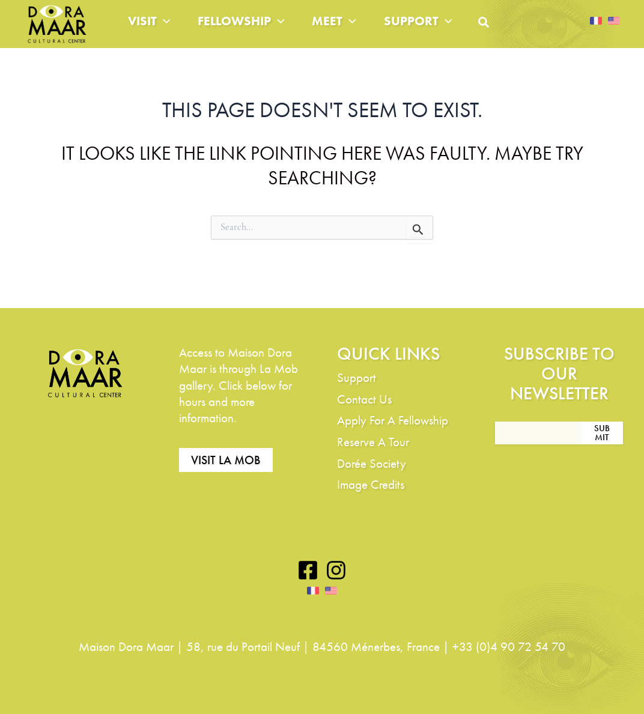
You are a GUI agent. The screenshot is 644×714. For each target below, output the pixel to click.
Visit (151, 30)
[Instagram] (336, 570)
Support (440, 30)
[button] (512, 35)
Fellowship (250, 30)
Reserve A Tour (373, 442)
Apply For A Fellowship (392, 420)
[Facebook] (307, 570)
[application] (165, 30)
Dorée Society (371, 463)
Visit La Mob (226, 460)
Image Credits (370, 484)
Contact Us (364, 399)
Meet (350, 30)
